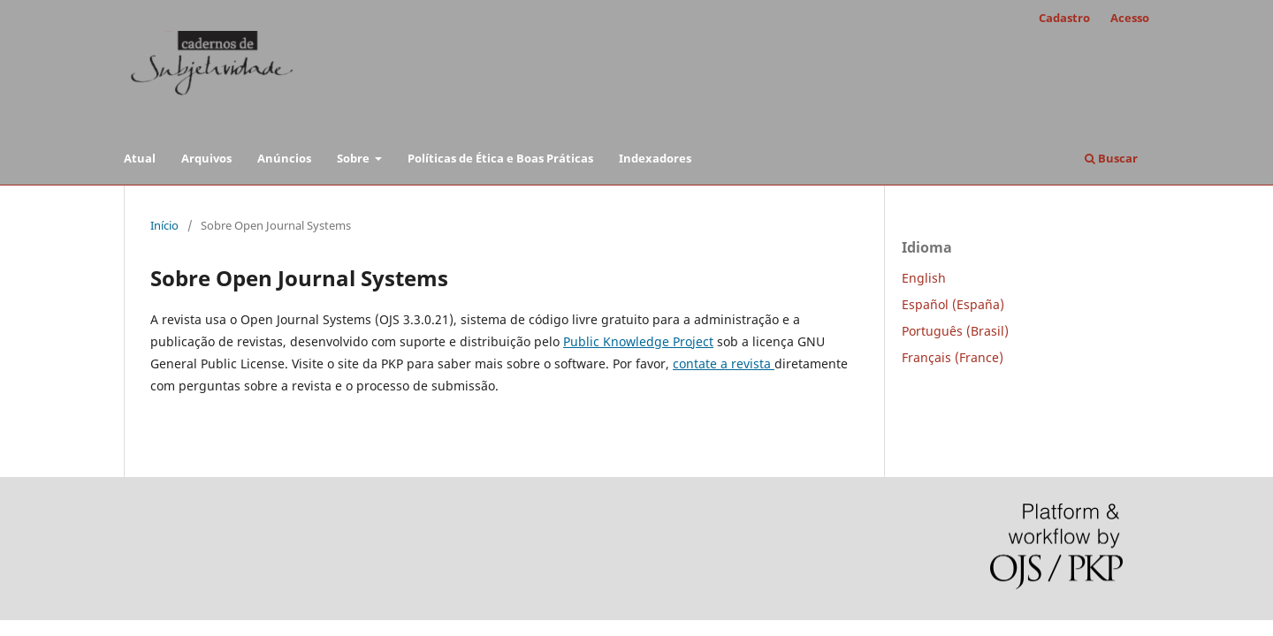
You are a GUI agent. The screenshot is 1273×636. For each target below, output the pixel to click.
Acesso (1129, 18)
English (924, 277)
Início (164, 225)
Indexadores (655, 158)
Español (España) (953, 304)
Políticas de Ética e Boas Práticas (500, 158)
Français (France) (952, 357)
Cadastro (1064, 18)
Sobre (354, 158)
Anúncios (284, 158)
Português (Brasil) (955, 330)
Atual (140, 158)
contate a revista (723, 363)
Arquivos (206, 158)
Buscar (1111, 158)
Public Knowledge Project (638, 341)
